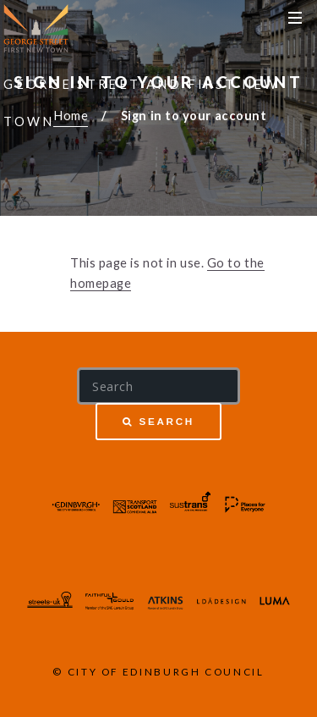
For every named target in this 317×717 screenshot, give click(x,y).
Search (166, 421)
